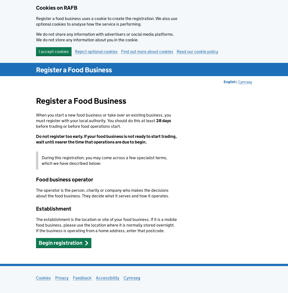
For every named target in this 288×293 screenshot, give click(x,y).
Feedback (82, 277)
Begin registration (64, 243)
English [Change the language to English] (230, 82)
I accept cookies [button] (54, 51)
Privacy (62, 277)
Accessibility (107, 277)
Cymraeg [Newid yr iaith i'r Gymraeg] (245, 82)
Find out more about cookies (147, 51)
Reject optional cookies (96, 51)
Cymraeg (132, 277)
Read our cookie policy (197, 51)
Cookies (43, 277)
